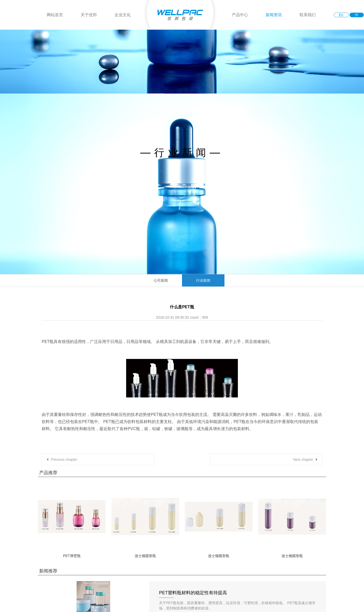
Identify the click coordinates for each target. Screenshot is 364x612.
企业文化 (123, 15)
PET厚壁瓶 (71, 556)
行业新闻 (203, 280)
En (341, 15)
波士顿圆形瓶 (145, 556)
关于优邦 (89, 15)
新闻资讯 (274, 15)
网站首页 (55, 15)
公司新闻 (161, 280)
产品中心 (240, 15)
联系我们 (308, 15)
